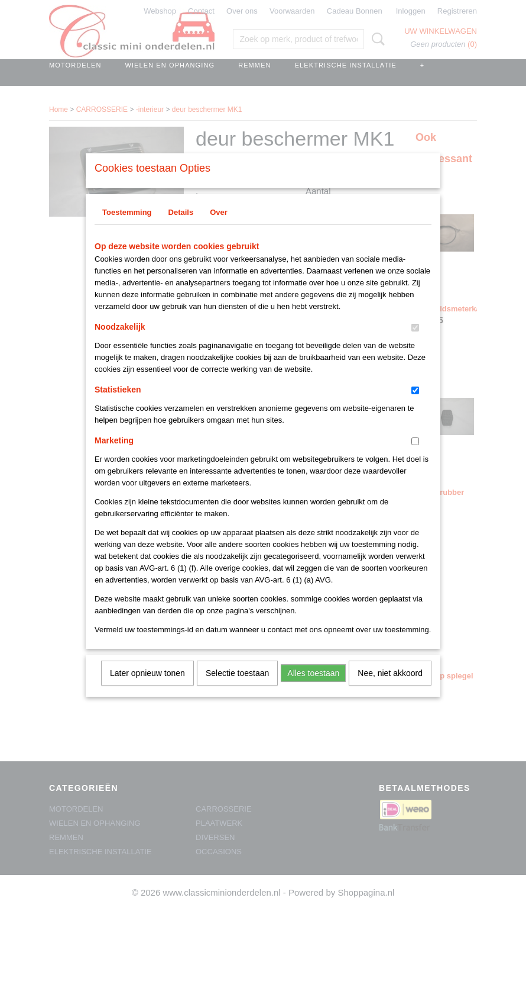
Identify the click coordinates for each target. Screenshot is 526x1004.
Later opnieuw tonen (147, 688)
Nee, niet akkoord (390, 688)
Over (219, 227)
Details (181, 227)
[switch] (415, 343)
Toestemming (127, 227)
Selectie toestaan (237, 688)
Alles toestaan (313, 688)
